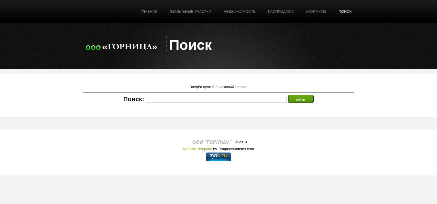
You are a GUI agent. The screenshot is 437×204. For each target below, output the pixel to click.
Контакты (316, 11)
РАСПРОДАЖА (281, 11)
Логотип (121, 45)
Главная (149, 11)
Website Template (197, 149)
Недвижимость (240, 11)
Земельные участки (190, 11)
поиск (345, 11)
